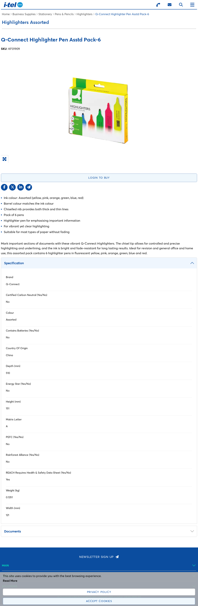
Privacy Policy (99, 592)
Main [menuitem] (5, 565)
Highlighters (84, 14)
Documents (12, 531)
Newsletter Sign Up (96, 557)
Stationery (45, 14)
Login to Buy (99, 177)
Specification (14, 263)
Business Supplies (24, 14)
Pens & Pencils (64, 14)
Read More (10, 581)
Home (6, 14)
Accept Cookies (99, 601)
